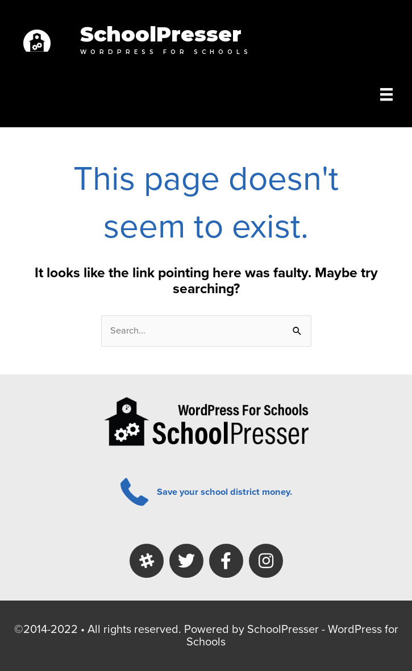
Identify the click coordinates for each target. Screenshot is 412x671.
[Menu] (386, 94)
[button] (147, 561)
